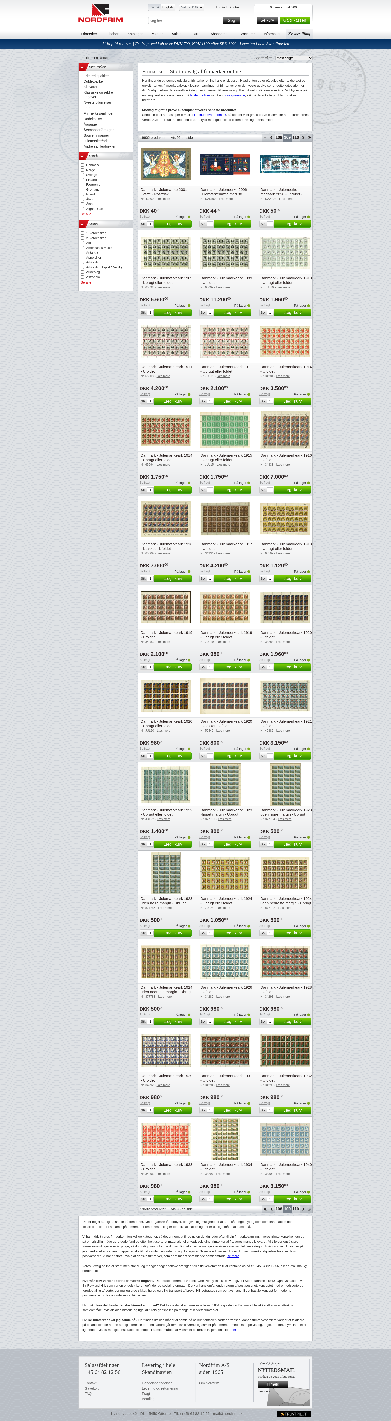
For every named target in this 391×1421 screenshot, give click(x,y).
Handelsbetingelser (157, 1383)
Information (272, 34)
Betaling (148, 1399)
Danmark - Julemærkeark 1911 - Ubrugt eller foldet (226, 369)
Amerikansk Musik (99, 248)
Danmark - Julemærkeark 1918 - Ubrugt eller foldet (286, 546)
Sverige (91, 175)
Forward (303, 138)
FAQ (88, 1394)
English (167, 7)
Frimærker (89, 34)
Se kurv (268, 20)
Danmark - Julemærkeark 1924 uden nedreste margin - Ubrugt (286, 900)
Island (90, 194)
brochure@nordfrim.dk (210, 115)
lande (194, 95)
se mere (233, 1256)
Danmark (92, 165)
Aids (89, 243)
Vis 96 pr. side (182, 138)
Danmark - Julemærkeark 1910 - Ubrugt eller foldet (286, 280)
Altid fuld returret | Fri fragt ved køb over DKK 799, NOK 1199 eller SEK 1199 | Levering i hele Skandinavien (195, 43)
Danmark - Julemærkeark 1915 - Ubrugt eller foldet (226, 457)
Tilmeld (277, 1384)
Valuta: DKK (191, 8)
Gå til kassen (296, 20)
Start (265, 138)
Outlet (196, 34)
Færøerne (93, 184)
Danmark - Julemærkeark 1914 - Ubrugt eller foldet (166, 457)
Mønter (157, 34)
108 (279, 137)
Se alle (86, 214)
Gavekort (92, 1388)
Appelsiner (93, 257)
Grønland (92, 189)
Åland (90, 199)
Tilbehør (112, 34)
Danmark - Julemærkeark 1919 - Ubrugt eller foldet (226, 634)
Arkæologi (93, 272)
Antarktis (92, 252)
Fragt (146, 1394)
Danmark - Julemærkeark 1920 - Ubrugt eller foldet (166, 723)
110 (296, 137)
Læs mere (264, 1391)
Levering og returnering (160, 1388)
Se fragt (145, 216)
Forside (85, 58)
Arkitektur (93, 262)
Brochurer (247, 34)
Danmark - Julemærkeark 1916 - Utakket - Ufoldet (166, 546)
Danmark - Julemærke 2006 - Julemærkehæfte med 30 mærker (224, 194)
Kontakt (234, 7)
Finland (91, 180)
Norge (90, 170)
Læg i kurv (177, 224)
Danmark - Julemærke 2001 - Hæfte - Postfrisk (165, 191)
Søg (233, 20)
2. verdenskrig (96, 238)
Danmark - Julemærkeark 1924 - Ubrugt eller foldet (226, 900)
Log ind (221, 7)
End (309, 138)
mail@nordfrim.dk (227, 1413)
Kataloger (135, 34)
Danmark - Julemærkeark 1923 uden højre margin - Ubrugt (286, 812)
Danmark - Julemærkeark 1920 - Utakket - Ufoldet (226, 723)
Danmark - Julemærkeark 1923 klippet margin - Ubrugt (226, 812)
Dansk (155, 7)
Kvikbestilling (299, 34)
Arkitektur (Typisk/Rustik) (104, 267)
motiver (205, 95)
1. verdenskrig (96, 233)
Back (271, 138)
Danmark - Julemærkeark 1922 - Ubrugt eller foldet (166, 812)
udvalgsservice (234, 95)
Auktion (177, 34)
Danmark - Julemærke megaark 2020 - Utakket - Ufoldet (281, 194)
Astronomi (93, 277)
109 (287, 137)
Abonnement (220, 34)
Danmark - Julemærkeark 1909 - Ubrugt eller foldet (166, 280)
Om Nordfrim (209, 1383)
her (233, 1330)
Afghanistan (94, 209)
